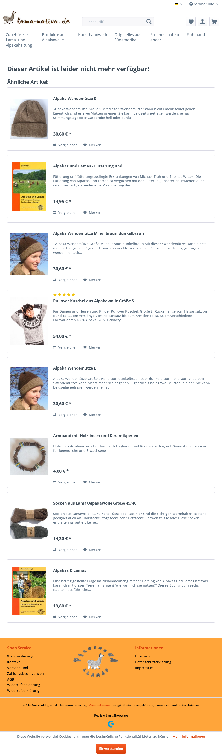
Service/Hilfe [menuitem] (202, 4)
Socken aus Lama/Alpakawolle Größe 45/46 (94, 503)
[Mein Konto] (202, 21)
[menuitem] (118, 21)
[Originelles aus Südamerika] (129, 37)
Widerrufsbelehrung (23, 684)
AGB (10, 679)
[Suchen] (149, 21)
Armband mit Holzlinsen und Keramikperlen (95, 435)
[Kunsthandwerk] (93, 34)
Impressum (144, 667)
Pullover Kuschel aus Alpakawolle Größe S (93, 301)
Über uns (142, 656)
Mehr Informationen (188, 736)
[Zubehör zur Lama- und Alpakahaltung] (20, 40)
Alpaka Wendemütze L (74, 368)
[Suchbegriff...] (118, 21)
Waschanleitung (20, 656)
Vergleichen (65, 145)
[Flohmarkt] (201, 34)
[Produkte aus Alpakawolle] (57, 37)
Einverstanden (111, 748)
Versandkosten (99, 705)
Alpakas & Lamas (69, 570)
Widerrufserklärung (23, 690)
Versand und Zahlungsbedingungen (25, 670)
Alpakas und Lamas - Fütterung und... (89, 166)
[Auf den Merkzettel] (92, 145)
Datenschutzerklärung (153, 662)
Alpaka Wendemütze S (74, 98)
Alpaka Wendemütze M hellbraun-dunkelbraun (98, 233)
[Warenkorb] (214, 21)
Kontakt (13, 662)
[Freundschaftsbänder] (165, 37)
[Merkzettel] (191, 21)
